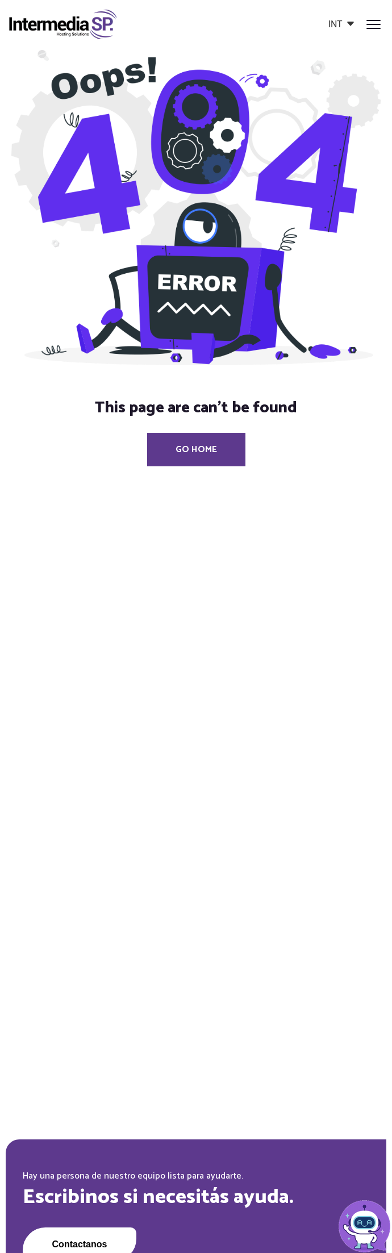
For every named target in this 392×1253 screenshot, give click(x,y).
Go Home (196, 449)
